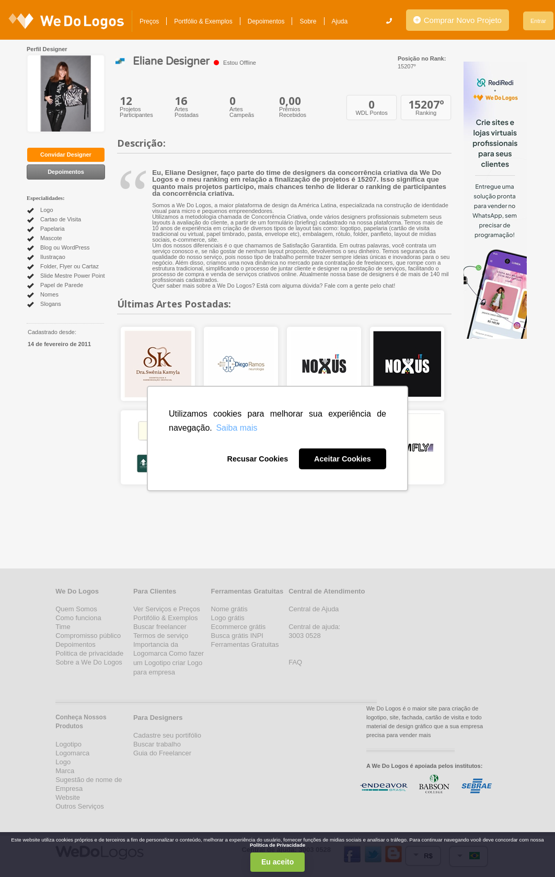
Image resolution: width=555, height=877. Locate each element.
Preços (149, 21)
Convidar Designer (65, 154)
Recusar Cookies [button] (257, 459)
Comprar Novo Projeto (457, 20)
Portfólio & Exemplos (203, 21)
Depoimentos (266, 21)
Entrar (538, 21)
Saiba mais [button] (236, 427)
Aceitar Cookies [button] (342, 459)
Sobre (307, 21)
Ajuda (340, 21)
